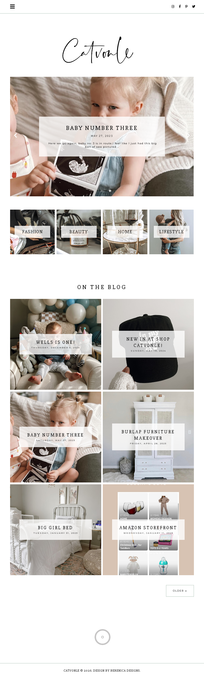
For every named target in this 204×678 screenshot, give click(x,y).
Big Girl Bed (55, 528)
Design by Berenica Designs (116, 671)
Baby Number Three (55, 435)
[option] (102, 136)
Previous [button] (15, 136)
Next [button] (188, 136)
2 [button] (102, 191)
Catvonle (71, 671)
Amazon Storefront (148, 528)
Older (178, 590)
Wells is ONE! (55, 342)
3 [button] (110, 191)
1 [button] (94, 191)
